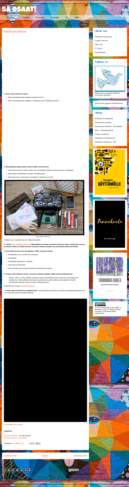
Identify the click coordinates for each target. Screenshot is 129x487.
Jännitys (7, 424)
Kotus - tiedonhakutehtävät (104, 130)
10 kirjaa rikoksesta (11, 436)
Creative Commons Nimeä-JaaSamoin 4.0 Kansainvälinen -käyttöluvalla (108, 311)
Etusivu (10, 17)
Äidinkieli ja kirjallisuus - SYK (105, 142)
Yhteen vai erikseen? (102, 134)
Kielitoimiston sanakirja (103, 122)
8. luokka (40, 17)
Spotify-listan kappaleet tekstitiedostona (108, 103)
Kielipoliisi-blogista (27, 286)
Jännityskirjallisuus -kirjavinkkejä (15, 438)
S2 (67, 17)
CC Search (98, 48)
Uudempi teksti (10, 456)
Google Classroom (101, 40)
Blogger (80, 482)
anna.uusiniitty (17, 424)
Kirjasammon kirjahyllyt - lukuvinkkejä (108, 126)
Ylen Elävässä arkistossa (21, 244)
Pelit (77, 17)
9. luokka (55, 17)
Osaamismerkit (100, 52)
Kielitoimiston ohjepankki (104, 118)
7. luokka (25, 17)
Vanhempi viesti (80, 456)
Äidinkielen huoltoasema (103, 37)
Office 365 (98, 44)
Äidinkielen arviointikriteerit (105, 138)
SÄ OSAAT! (19, 10)
